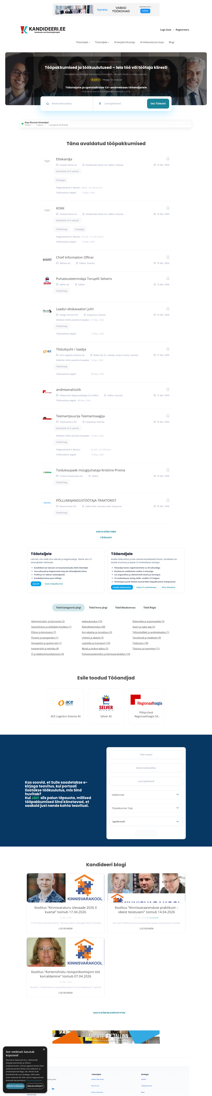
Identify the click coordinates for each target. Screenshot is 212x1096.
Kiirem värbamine (97, 1027)
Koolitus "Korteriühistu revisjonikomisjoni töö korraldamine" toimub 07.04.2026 (160, 913)
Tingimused (159, 1081)
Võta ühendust (168, 587)
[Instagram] (45, 1023)
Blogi (171, 42)
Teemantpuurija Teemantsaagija (80, 416)
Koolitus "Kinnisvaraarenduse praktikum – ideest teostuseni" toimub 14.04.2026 (106, 913)
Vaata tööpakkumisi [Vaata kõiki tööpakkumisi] (54, 583)
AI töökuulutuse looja (152, 42)
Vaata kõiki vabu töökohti (106, 532)
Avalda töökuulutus (122, 587)
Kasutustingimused (147, 1046)
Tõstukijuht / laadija (71, 349)
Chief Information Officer (75, 257)
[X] (38, 1023)
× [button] (44, 1049)
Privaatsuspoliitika (147, 1052)
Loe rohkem (52, 927)
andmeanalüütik (68, 389)
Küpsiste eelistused (175, 1081)
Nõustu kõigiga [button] (15, 1086)
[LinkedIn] (53, 1023)
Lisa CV (36, 583)
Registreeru (182, 29)
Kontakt (143, 1040)
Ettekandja (64, 159)
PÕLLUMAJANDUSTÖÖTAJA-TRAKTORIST (86, 500)
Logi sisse (165, 29)
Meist (143, 1033)
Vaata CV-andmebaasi (146, 587)
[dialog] (25, 1069)
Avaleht (143, 1014)
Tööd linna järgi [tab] (98, 607)
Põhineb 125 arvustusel (106, 80)
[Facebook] (30, 1023)
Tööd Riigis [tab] (149, 607)
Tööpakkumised (146, 1020)
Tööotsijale (82, 42)
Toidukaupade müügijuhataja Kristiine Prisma (90, 470)
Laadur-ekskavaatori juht (75, 309)
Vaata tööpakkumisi (97, 1051)
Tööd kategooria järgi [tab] (68, 607)
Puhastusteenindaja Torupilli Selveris (84, 278)
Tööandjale (101, 42)
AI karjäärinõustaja (124, 42)
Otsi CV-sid (95, 1020)
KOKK (60, 208)
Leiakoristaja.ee (32, 1032)
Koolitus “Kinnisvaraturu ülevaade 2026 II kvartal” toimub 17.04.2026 (52, 910)
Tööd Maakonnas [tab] (125, 607)
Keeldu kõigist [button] (35, 1086)
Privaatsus (147, 1081)
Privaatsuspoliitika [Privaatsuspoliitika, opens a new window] (34, 1080)
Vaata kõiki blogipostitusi (108, 947)
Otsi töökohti (158, 103)
